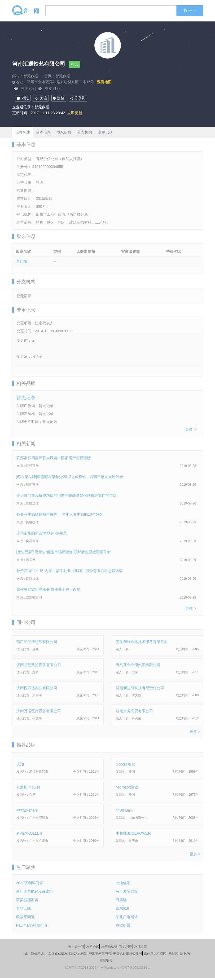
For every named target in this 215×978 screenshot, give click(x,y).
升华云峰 (23, 908)
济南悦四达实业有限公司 (36, 688)
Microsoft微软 (127, 787)
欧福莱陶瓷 (25, 917)
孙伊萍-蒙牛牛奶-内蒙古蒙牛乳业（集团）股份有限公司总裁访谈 (69, 571)
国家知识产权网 (155, 953)
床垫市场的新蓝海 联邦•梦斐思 (41, 533)
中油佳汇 (123, 883)
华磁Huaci (124, 810)
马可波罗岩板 (127, 891)
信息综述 (22, 132)
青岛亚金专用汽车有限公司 (138, 665)
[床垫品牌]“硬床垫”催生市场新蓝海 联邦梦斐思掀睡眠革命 (63, 552)
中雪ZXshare (27, 810)
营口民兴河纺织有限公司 (36, 642)
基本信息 (43, 132)
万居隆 (121, 900)
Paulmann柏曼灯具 (32, 925)
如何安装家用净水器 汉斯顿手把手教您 (48, 589)
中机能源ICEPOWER (133, 833)
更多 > (190, 429)
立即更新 (74, 113)
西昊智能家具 (27, 900)
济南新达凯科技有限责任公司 (140, 688)
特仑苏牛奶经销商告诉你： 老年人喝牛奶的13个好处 (59, 514)
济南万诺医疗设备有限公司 (38, 711)
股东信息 (63, 132)
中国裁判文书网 (100, 953)
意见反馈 (140, 946)
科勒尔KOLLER (29, 833)
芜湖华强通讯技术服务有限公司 (142, 642)
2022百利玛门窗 (29, 883)
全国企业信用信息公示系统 (67, 953)
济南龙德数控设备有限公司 (38, 665)
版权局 (185, 953)
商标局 (173, 953)
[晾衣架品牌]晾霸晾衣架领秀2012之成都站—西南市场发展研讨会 (69, 477)
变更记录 (105, 132)
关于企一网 (76, 946)
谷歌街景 (123, 925)
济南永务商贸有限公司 (134, 711)
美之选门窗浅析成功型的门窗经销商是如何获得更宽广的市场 (66, 495)
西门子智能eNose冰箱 (34, 891)
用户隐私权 (109, 946)
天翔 (20, 764)
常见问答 (125, 946)
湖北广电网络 (127, 917)
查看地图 (104, 82)
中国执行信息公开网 (127, 953)
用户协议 (92, 946)
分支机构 (84, 132)
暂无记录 (26, 397)
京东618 (122, 908)
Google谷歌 (125, 764)
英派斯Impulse (28, 787)
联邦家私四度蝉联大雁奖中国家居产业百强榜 (53, 458)
